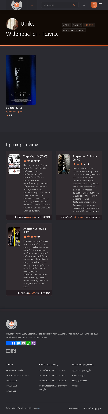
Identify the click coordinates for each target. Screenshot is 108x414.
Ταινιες (77, 25)
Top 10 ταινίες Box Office (17, 375)
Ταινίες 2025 (11, 385)
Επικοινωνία (73, 408)
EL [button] (85, 5)
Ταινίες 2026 (11, 380)
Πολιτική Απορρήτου (92, 408)
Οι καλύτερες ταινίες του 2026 (52, 370)
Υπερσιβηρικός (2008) (35, 156)
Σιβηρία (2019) (14, 107)
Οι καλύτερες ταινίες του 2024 (52, 380)
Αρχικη (66, 25)
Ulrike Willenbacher (74, 30)
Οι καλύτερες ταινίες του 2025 (52, 375)
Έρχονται (81, 370)
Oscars (75, 385)
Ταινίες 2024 (11, 391)
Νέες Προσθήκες (79, 380)
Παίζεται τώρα (78, 375)
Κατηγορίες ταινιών (14, 370)
